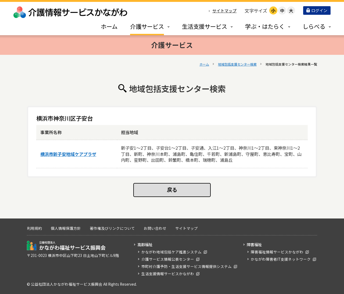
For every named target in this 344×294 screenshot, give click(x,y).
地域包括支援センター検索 (237, 64)
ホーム (204, 64)
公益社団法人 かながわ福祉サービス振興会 (66, 245)
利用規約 (34, 228)
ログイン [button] (316, 10)
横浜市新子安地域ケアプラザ (68, 154)
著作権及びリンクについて (112, 228)
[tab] (144, 26)
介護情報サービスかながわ (70, 12)
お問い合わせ (155, 228)
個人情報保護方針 (66, 228)
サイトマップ (224, 11)
